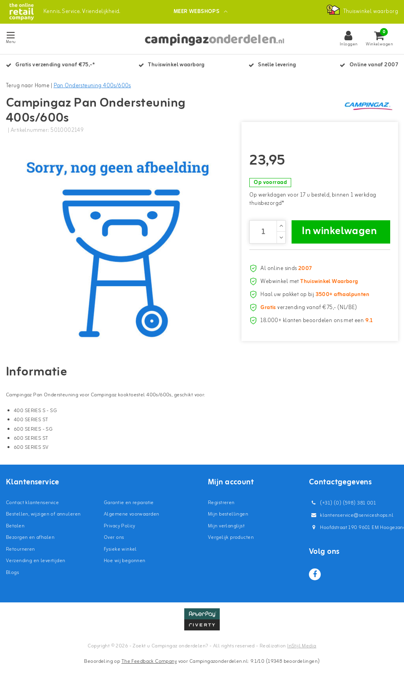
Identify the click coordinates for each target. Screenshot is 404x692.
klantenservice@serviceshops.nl (351, 516)
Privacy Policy (119, 527)
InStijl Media (301, 647)
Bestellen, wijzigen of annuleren (43, 515)
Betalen (15, 527)
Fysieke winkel (120, 550)
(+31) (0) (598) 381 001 (342, 504)
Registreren (221, 503)
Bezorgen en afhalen (30, 538)
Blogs (12, 573)
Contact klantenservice (32, 503)
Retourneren (20, 550)
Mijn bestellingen (228, 515)
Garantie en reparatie (129, 503)
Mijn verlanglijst (226, 527)
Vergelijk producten (231, 538)
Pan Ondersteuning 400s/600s (92, 85)
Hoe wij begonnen (125, 562)
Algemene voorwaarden (131, 515)
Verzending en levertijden (35, 562)
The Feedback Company (149, 662)
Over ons (114, 538)
